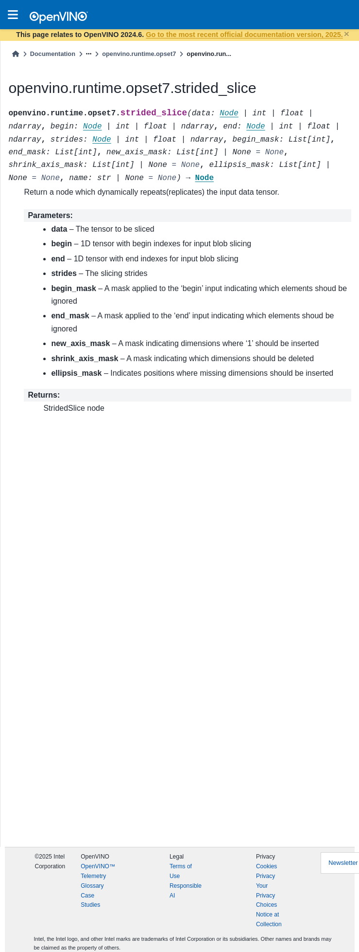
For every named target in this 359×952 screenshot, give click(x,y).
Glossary (92, 885)
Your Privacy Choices (266, 895)
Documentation (52, 53)
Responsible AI (186, 890)
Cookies (266, 866)
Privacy (265, 876)
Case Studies (90, 900)
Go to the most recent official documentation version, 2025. (244, 34)
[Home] (15, 54)
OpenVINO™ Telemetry (98, 871)
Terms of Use (181, 871)
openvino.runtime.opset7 (139, 53)
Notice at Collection (269, 919)
